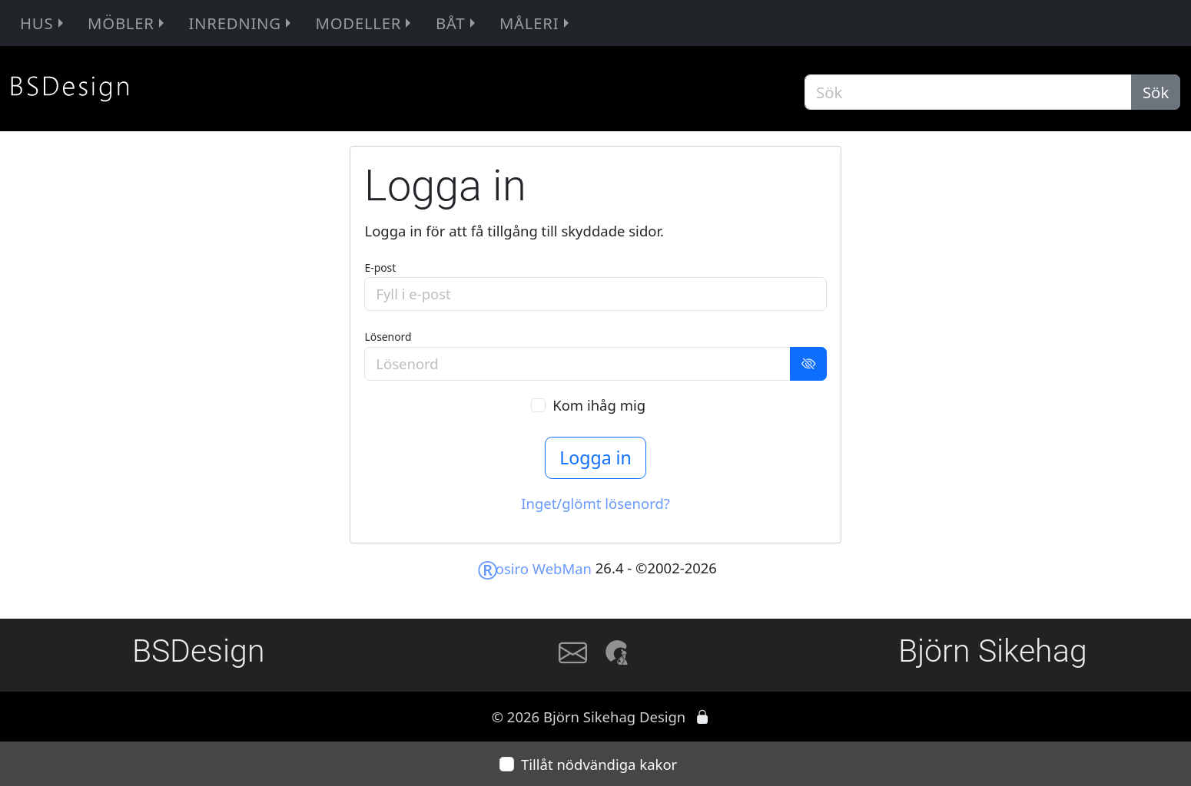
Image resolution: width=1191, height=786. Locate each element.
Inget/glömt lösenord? (595, 503)
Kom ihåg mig (598, 404)
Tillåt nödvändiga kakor (599, 764)
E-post (380, 267)
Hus (44, 23)
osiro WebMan (534, 568)
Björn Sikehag (992, 650)
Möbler (128, 23)
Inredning (241, 23)
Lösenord (387, 336)
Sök (1156, 92)
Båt (457, 23)
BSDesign (198, 650)
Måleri (536, 23)
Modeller (366, 23)
